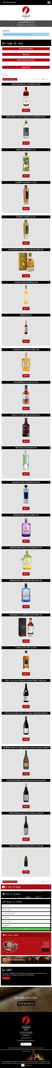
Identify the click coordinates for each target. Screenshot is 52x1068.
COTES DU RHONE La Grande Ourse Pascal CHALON (26, 780)
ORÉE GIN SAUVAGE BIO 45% (26, 448)
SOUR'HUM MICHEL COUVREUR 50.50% (26, 84)
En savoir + (45, 950)
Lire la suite (6, 978)
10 (38, 79)
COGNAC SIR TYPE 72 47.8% (26, 648)
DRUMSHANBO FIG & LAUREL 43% (26, 515)
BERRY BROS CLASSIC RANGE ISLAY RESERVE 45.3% (26, 117)
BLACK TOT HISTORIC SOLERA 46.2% (26, 415)
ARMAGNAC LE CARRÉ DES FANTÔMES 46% (26, 615)
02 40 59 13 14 (27, 22)
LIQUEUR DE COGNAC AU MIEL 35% (26, 350)
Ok (23, 1065)
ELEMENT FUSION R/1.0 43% (26, 182)
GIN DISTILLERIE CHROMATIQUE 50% (26, 482)
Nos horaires (16, 960)
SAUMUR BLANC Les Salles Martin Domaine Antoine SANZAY (26, 748)
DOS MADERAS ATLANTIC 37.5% (26, 382)
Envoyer (26, 929)
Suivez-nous (26, 1044)
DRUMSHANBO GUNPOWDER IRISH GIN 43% (26, 580)
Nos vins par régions (26, 49)
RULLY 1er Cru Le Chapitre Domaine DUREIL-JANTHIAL (26, 680)
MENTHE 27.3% (26, 315)
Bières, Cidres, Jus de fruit (26, 60)
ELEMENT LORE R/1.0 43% (26, 217)
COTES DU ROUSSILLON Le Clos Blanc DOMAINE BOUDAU (26, 713)
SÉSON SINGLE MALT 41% (26, 150)
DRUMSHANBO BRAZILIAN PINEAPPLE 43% (26, 548)
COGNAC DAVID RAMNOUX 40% (26, 282)
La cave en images (12, 887)
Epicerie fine (26, 67)
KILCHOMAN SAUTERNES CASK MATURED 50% (26, 250)
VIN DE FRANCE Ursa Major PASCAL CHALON (26, 846)
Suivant (43, 79)
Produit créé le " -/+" (6, 75)
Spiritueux (26, 54)
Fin (48, 79)
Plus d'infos (28, 1065)
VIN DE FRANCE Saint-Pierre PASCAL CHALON (26, 813)
